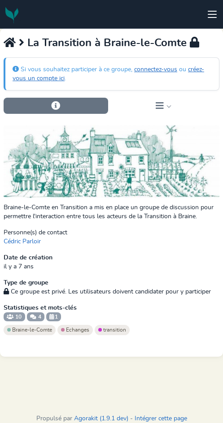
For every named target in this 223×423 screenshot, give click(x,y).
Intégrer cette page (161, 418)
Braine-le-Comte (29, 329)
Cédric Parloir (22, 241)
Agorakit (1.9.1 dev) (101, 418)
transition (112, 329)
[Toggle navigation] (212, 14)
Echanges (75, 329)
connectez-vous (155, 69)
